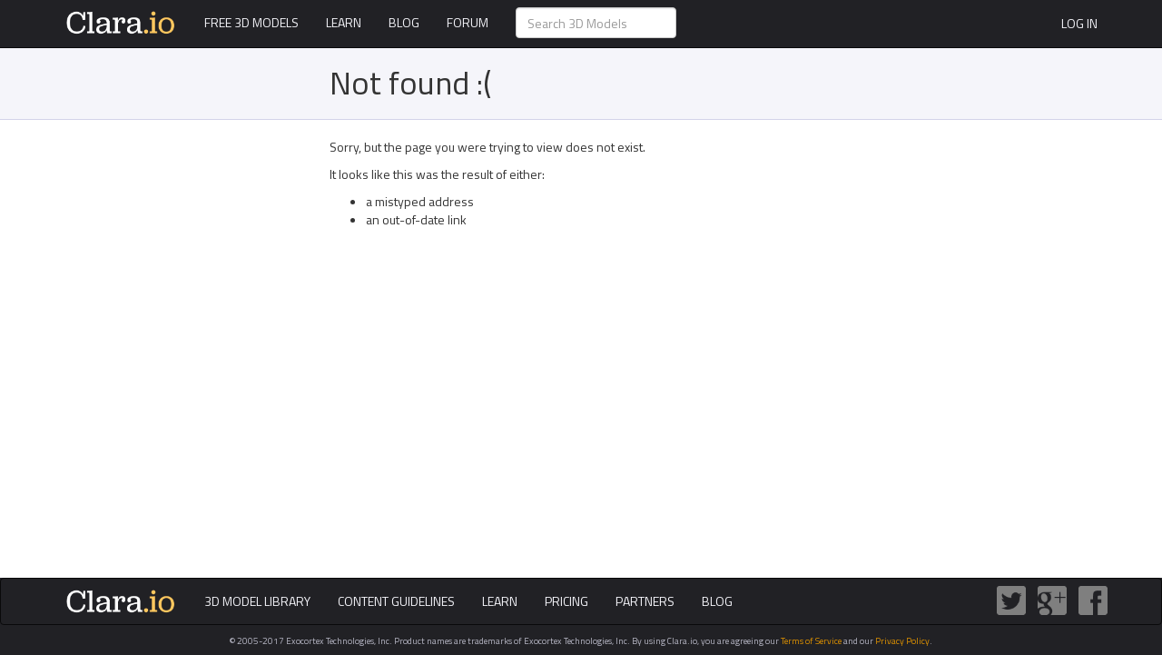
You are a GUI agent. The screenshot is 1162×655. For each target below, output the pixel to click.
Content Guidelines (396, 600)
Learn (343, 22)
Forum (467, 22)
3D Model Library (257, 600)
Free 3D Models (251, 22)
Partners (645, 600)
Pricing (566, 600)
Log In (1079, 23)
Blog (404, 22)
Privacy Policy (902, 641)
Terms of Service (811, 641)
